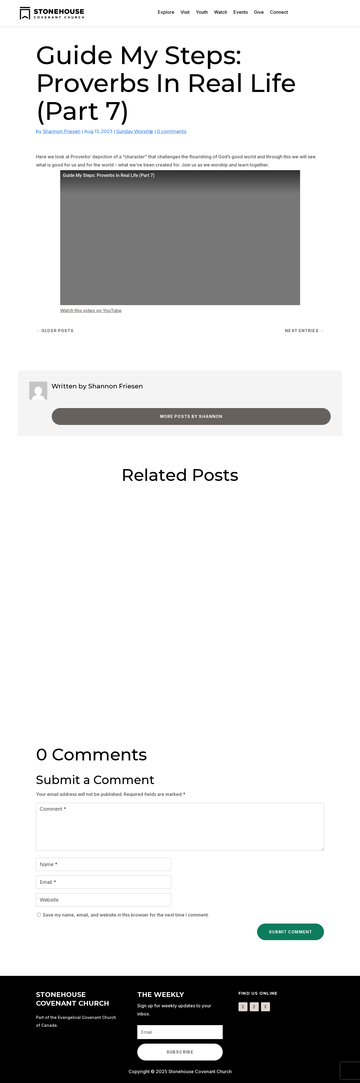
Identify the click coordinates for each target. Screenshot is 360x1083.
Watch (220, 12)
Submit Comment (290, 931)
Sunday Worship (134, 131)
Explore (166, 12)
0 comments (171, 131)
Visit (185, 12)
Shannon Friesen (61, 131)
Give (259, 12)
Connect (279, 12)
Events (240, 12)
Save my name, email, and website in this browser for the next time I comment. (126, 915)
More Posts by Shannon (191, 416)
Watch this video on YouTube (91, 310)
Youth (202, 12)
